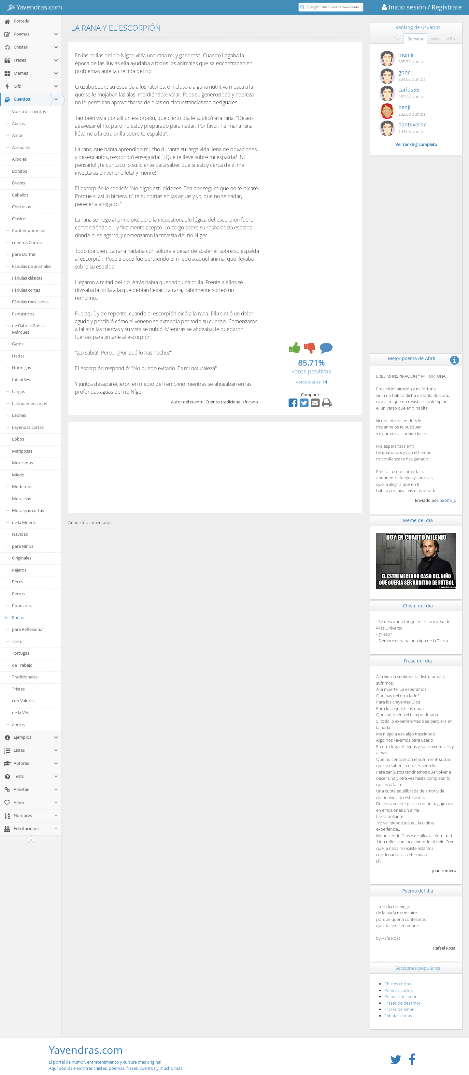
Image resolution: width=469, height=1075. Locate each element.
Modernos (22, 486)
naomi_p (447, 500)
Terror (18, 641)
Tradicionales (24, 677)
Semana (415, 39)
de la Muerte (24, 522)
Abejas (18, 123)
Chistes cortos (397, 984)
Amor (17, 135)
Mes (435, 39)
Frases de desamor (402, 1003)
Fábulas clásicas (27, 278)
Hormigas (21, 367)
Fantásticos (23, 314)
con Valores (23, 701)
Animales (21, 147)
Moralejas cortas (28, 510)
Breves (18, 183)
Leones (19, 415)
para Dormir (24, 254)
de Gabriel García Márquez (28, 329)
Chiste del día (418, 606)
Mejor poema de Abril (411, 358)
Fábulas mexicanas (30, 302)
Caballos (20, 195)
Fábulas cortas (26, 290)
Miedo (18, 475)
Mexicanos (22, 463)
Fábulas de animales (31, 266)
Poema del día (417, 891)
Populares (22, 605)
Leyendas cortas (28, 427)
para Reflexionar (28, 629)
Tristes (18, 689)
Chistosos (21, 207)
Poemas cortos (398, 990)
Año (451, 39)
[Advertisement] (215, 467)
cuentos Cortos (27, 242)
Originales (21, 558)
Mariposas (22, 451)
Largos (18, 391)
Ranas (13, 617)
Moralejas (21, 498)
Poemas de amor (400, 996)
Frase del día (418, 661)
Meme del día (418, 520)
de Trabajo (22, 665)
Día (396, 39)
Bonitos (19, 171)
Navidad (20, 534)
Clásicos (19, 219)
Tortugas (20, 653)
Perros (18, 594)
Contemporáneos (29, 230)
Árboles (19, 159)
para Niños (22, 546)
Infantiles (21, 380)
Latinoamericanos (29, 403)
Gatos (17, 344)
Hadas (18, 356)
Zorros (18, 724)
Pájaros (19, 570)
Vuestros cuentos (29, 111)
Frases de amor (399, 1009)
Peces (17, 582)
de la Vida (21, 713)
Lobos (18, 439)
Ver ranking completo (416, 144)
